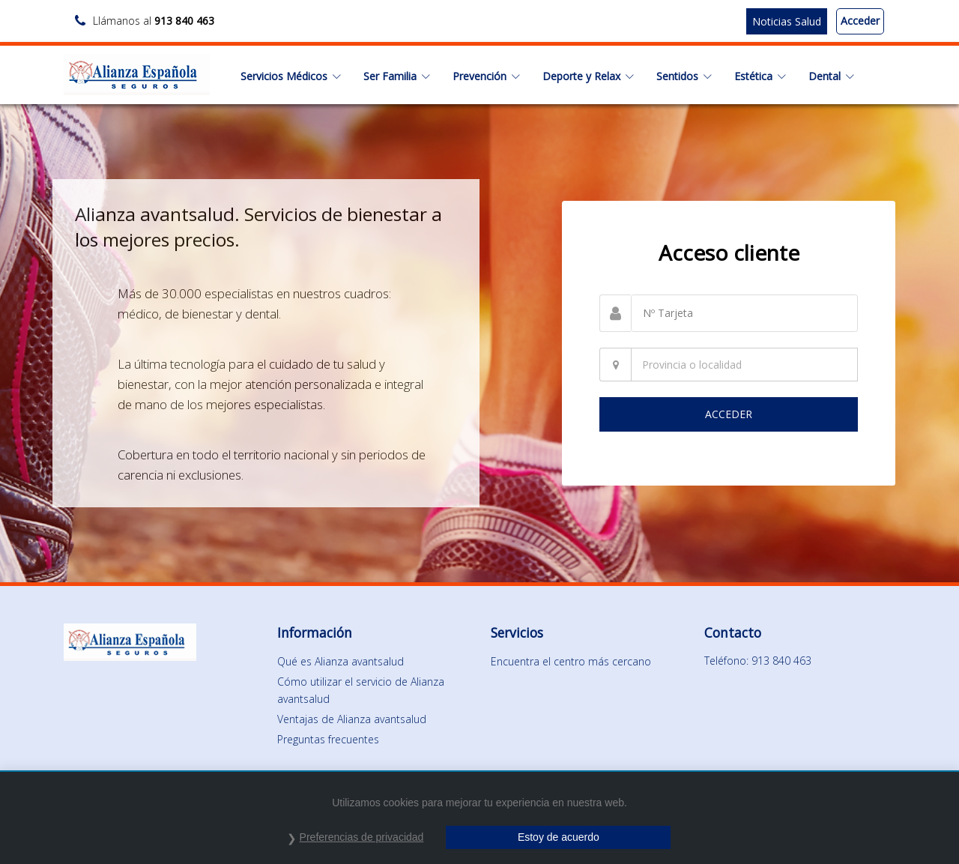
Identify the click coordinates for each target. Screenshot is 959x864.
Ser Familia (396, 76)
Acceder (860, 20)
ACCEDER (728, 414)
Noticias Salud (786, 21)
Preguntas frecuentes (328, 739)
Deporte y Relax (588, 76)
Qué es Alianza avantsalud (340, 661)
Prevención (486, 76)
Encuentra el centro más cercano (571, 661)
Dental (831, 76)
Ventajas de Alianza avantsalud (351, 719)
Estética (760, 76)
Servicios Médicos (290, 76)
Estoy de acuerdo (558, 837)
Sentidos (684, 76)
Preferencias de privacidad (362, 837)
